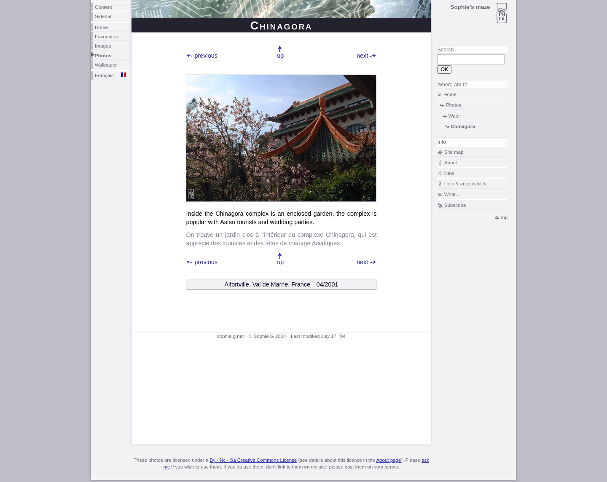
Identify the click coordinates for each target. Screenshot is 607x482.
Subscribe (455, 205)
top (504, 217)
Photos (103, 55)
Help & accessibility (465, 183)
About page (388, 460)
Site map (454, 152)
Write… (452, 194)
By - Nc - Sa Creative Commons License (253, 460)
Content (103, 7)
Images (103, 45)
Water (455, 115)
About (450, 162)
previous (206, 55)
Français (104, 75)
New (449, 173)
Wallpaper (106, 64)
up (280, 55)
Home (101, 27)
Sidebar (103, 16)
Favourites (106, 36)
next (362, 55)
